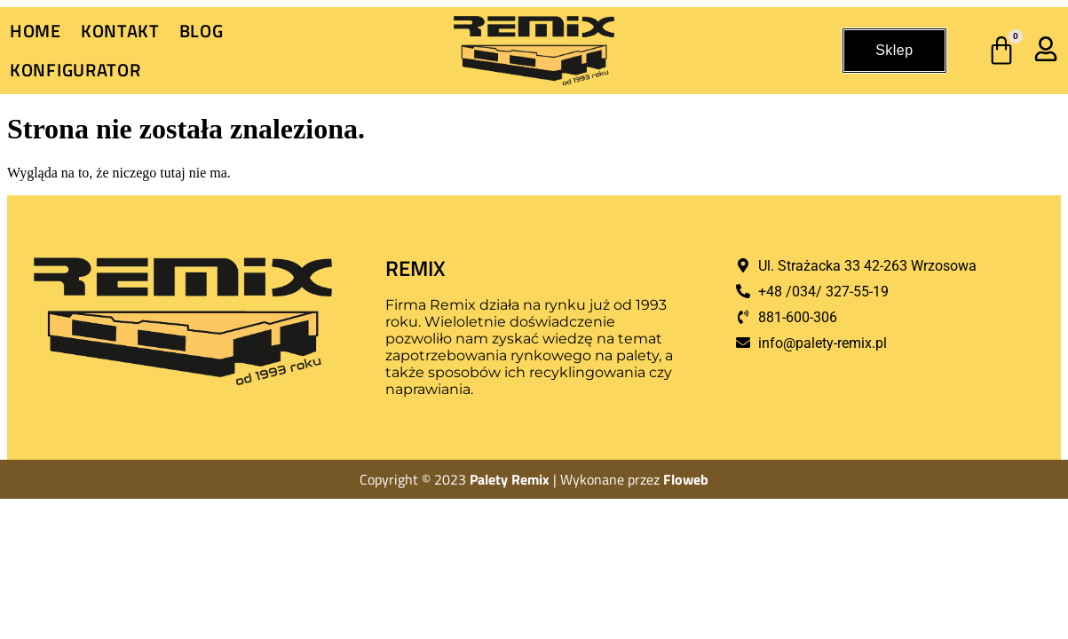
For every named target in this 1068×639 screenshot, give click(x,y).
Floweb (685, 479)
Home (35, 30)
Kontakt (120, 30)
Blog (201, 30)
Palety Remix (510, 479)
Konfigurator (75, 69)
